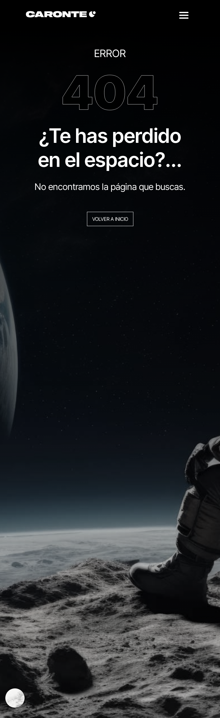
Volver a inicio (110, 219)
